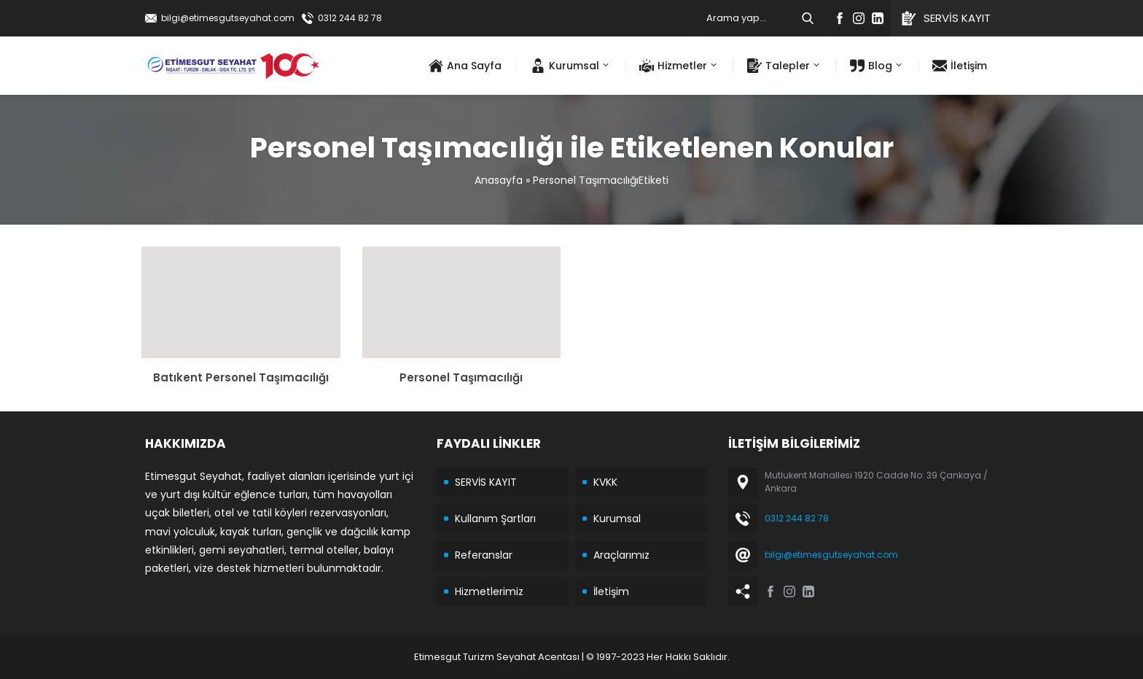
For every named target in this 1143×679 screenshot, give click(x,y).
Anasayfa (499, 180)
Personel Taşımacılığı (461, 377)
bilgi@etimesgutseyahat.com (227, 18)
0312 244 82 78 (350, 18)
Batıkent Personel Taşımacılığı (241, 377)
